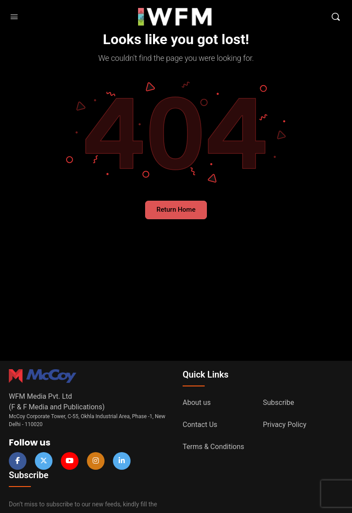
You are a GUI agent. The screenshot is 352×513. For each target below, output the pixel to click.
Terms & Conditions (213, 446)
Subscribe (278, 402)
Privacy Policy (285, 424)
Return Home (176, 209)
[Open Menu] (14, 16)
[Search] (335, 16)
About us (197, 402)
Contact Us (200, 424)
